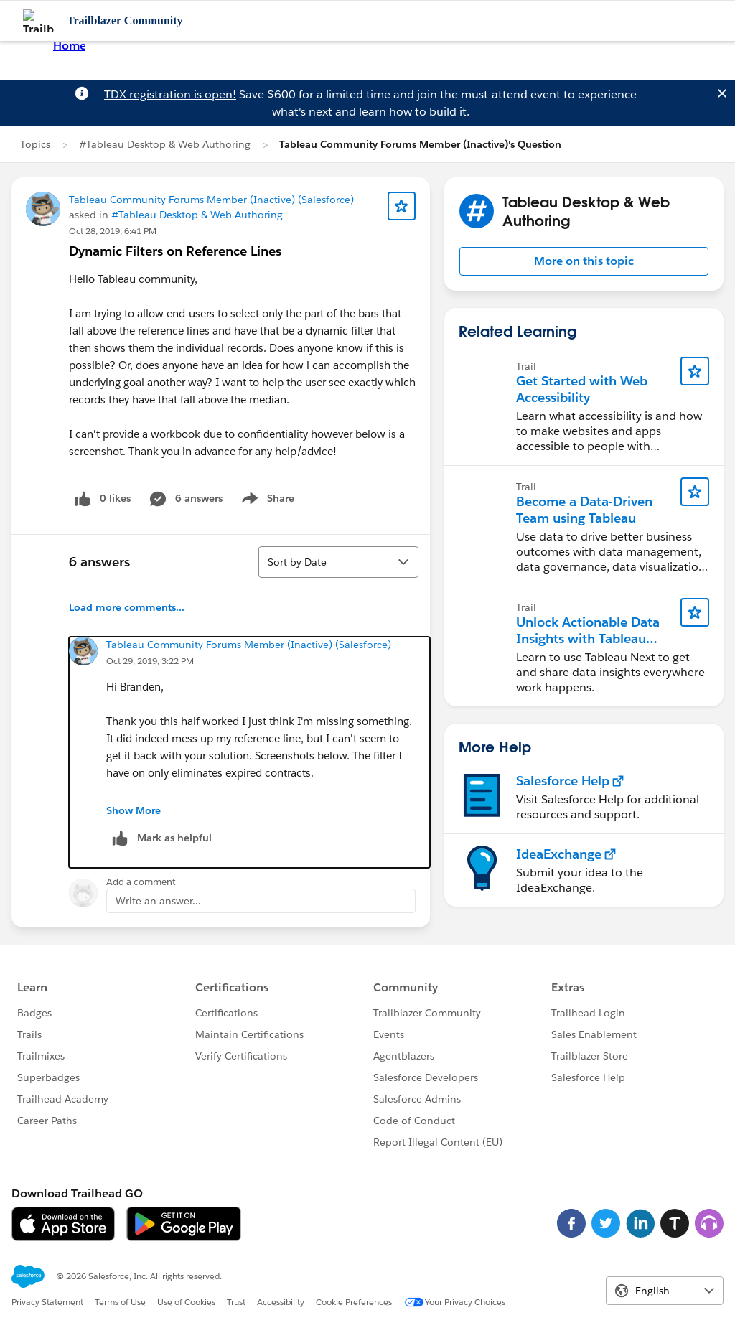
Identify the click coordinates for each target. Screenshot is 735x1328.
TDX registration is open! (170, 94)
